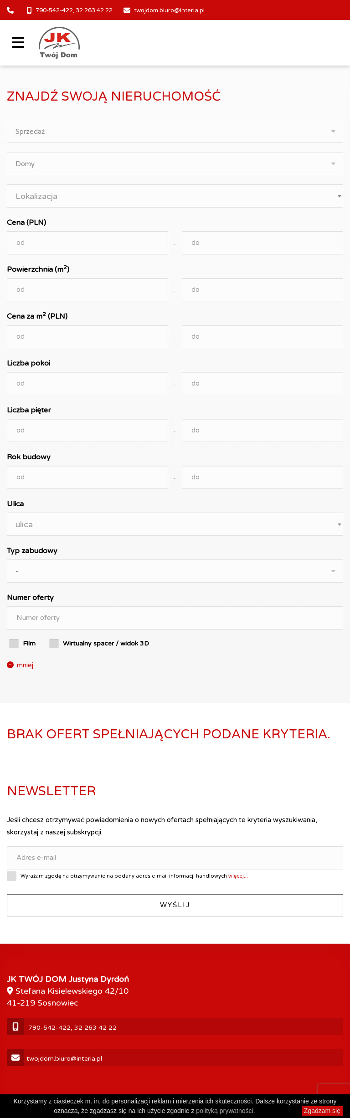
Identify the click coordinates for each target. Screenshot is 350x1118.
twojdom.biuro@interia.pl (169, 10)
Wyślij (175, 905)
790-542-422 (54, 10)
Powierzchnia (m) (38, 269)
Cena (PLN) (26, 222)
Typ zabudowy (32, 550)
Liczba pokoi (28, 363)
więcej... (238, 876)
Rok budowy (29, 457)
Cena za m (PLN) (37, 316)
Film (29, 643)
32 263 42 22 (94, 10)
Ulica (15, 503)
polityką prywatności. (225, 1110)
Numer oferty (30, 597)
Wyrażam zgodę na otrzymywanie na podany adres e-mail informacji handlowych (134, 876)
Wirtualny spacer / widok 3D (106, 643)
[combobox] (175, 196)
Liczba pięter (29, 410)
